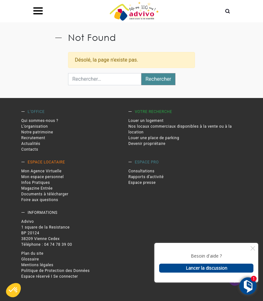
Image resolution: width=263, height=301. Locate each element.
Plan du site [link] (32, 253)
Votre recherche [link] (153, 111)
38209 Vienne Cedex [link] (40, 239)
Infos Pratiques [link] (35, 182)
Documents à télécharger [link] (45, 194)
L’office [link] (36, 111)
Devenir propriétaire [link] (147, 143)
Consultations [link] (141, 171)
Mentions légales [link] (37, 265)
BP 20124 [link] (30, 233)
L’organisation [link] (34, 126)
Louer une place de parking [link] (153, 138)
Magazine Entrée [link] (37, 188)
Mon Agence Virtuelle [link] (41, 171)
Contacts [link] (29, 149)
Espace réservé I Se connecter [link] (49, 276)
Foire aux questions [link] (39, 200)
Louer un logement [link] (146, 120)
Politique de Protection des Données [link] (55, 270)
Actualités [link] (31, 143)
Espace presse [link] (142, 182)
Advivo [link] (27, 221)
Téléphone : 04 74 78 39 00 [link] (46, 244)
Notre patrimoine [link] (37, 132)
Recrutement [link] (33, 138)
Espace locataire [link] (46, 162)
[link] (134, 11)
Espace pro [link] (147, 162)
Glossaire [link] (30, 259)
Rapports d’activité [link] (146, 177)
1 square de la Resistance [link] (45, 227)
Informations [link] (43, 212)
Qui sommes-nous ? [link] (39, 120)
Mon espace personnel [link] (42, 177)
